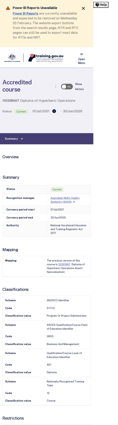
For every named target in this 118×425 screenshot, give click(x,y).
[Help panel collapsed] (100, 5)
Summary (14, 138)
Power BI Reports (25, 13)
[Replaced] (54, 111)
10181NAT (64, 264)
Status (7, 111)
